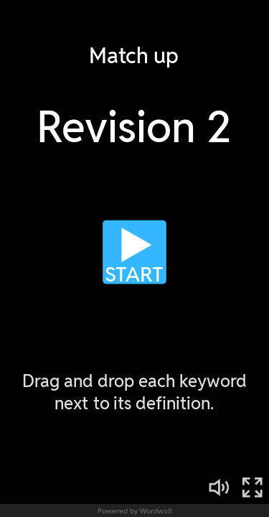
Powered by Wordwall (135, 511)
